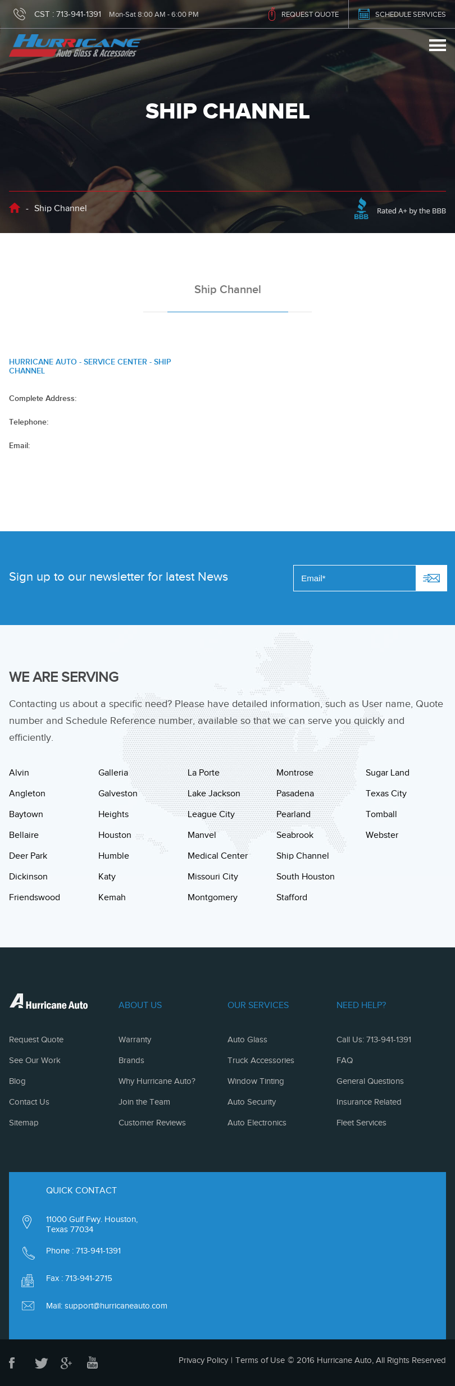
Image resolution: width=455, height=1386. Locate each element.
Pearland (293, 814)
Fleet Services (361, 1122)
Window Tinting (256, 1081)
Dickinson (28, 877)
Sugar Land (388, 773)
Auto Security (252, 1101)
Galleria (113, 773)
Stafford (291, 897)
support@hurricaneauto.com (116, 1305)
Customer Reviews (152, 1122)
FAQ (344, 1060)
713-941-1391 (78, 14)
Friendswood (34, 897)
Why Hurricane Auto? (157, 1081)
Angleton (27, 793)
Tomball (381, 814)
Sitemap (24, 1122)
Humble (113, 856)
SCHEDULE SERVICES (410, 14)
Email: (19, 445)
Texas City (386, 793)
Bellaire (24, 835)
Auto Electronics (257, 1122)
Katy (107, 877)
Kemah (112, 897)
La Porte (204, 773)
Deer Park (28, 856)
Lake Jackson (214, 793)
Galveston (118, 793)
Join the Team (144, 1101)
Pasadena (295, 793)
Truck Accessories (261, 1060)
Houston (114, 835)
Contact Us (29, 1101)
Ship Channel (302, 856)
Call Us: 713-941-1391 (373, 1039)
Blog (17, 1081)
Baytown (26, 814)
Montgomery (213, 897)
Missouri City (213, 877)
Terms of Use (260, 1360)
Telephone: (28, 421)
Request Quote (36, 1039)
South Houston (305, 877)
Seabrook (294, 835)
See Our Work (35, 1060)
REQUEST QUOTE (310, 14)
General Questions (370, 1081)
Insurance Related (369, 1101)
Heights (113, 814)
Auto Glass (247, 1039)
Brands (131, 1060)
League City (211, 814)
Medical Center (218, 856)
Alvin (19, 773)
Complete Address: (42, 398)
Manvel (202, 835)
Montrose (294, 773)
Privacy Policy (203, 1360)
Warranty (135, 1039)
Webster (382, 835)
